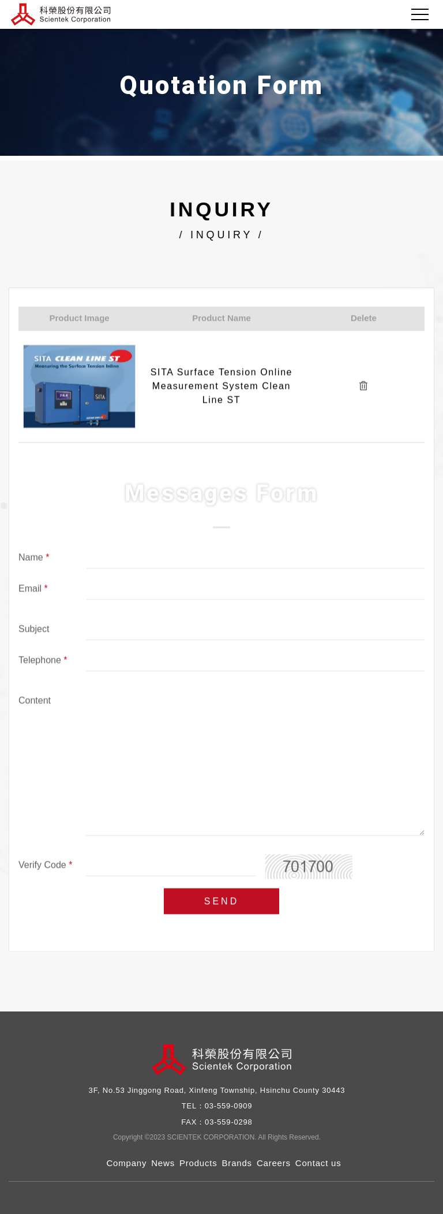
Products (198, 1163)
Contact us (318, 1163)
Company (126, 1163)
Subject (33, 631)
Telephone (42, 662)
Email (33, 591)
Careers (274, 1163)
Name (33, 560)
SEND (221, 903)
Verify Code (45, 867)
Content (34, 702)
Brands (237, 1163)
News (163, 1163)
